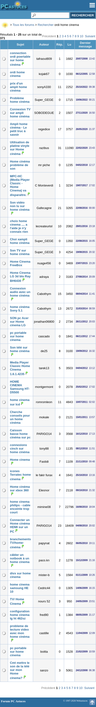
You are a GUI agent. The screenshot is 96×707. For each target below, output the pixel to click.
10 (81, 36)
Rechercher (45, 25)
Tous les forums (23, 25)
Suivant (90, 36)
